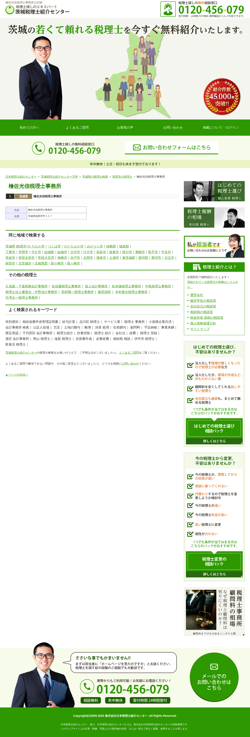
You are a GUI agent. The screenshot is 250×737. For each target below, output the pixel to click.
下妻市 (10, 252)
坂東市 (114, 252)
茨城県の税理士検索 (95, 176)
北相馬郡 (41, 263)
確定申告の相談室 (203, 300)
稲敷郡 (111, 246)
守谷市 (166, 252)
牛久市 (36, 252)
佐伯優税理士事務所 (66, 286)
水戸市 (75, 257)
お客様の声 (125, 127)
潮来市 (101, 257)
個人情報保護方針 (203, 323)
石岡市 (88, 257)
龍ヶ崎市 (73, 263)
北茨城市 (24, 263)
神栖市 (62, 257)
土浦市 (114, 257)
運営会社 (196, 295)
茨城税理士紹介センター (21, 352)
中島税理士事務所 (158, 286)
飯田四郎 (104, 292)
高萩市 (101, 252)
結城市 (62, 252)
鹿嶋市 (140, 252)
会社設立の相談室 (203, 306)
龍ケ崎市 (57, 263)
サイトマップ (200, 329)
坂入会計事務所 (96, 286)
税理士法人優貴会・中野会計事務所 (31, 292)
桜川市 (127, 252)
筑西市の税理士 (122, 176)
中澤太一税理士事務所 (21, 297)
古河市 (75, 252)
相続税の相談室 (201, 312)
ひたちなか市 (74, 246)
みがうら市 (95, 246)
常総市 (10, 257)
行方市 (88, 252)
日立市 (169, 257)
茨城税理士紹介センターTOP (59, 176)
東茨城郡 (128, 257)
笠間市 (23, 252)
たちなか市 (36, 246)
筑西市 (22, 246)
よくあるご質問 (77, 127)
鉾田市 (10, 263)
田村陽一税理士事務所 (77, 292)
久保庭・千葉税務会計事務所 (26, 286)
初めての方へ (29, 127)
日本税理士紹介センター (21, 176)
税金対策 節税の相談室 (206, 317)
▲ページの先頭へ (16, 374)
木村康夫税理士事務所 (131, 292)
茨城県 (23, 196)
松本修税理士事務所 (126, 286)
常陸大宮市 (46, 257)
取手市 (153, 252)
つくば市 (54, 246)
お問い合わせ (173, 127)
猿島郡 (124, 246)
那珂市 (156, 257)
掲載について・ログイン (221, 127)
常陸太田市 (26, 257)
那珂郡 (143, 257)
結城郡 (49, 252)
